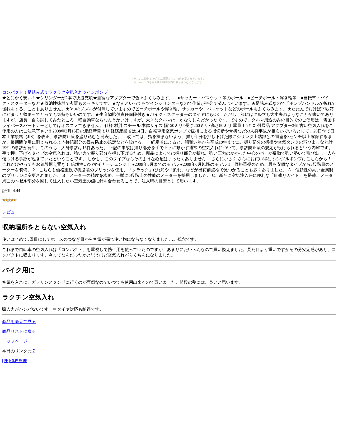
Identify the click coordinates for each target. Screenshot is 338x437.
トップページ (14, 341)
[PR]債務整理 (14, 360)
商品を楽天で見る (19, 321)
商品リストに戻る (19, 331)
